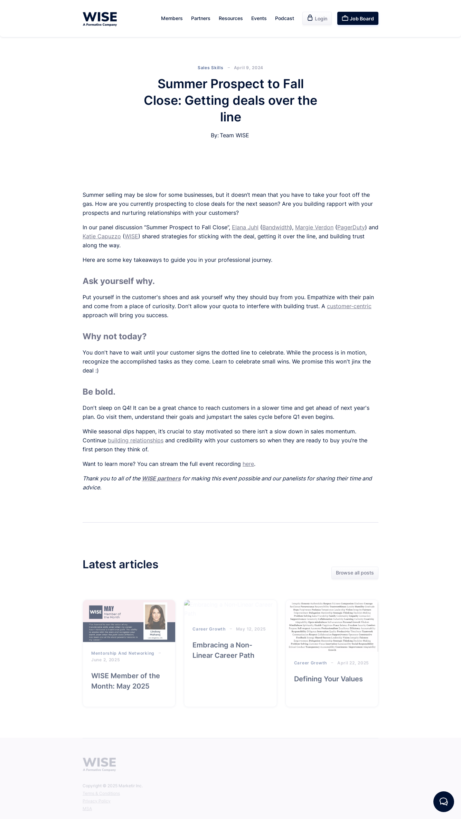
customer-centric (349, 306)
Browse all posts (355, 573)
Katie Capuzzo (102, 236)
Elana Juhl (245, 227)
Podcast (284, 18)
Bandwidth (276, 227)
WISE (131, 236)
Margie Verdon (314, 227)
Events (259, 18)
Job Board (358, 18)
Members (172, 18)
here (248, 463)
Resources (231, 18)
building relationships (135, 440)
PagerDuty (351, 227)
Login (317, 18)
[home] (100, 18)
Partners (200, 18)
